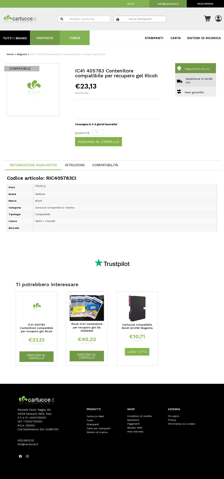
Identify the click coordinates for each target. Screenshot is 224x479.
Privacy (172, 420)
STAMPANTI (154, 38)
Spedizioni (133, 420)
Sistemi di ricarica (97, 431)
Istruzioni (75, 165)
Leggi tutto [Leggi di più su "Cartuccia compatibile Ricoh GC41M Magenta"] (137, 351)
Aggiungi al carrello (98, 142)
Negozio (22, 54)
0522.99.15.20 (26, 440)
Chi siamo (173, 416)
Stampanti (93, 423)
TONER (74, 38)
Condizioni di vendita (139, 416)
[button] (207, 19)
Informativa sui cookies (181, 423)
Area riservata (135, 431)
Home (10, 54)
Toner (90, 420)
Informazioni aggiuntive (33, 165)
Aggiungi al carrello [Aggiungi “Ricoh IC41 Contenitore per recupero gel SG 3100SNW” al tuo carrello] (86, 356)
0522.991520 (205, 3)
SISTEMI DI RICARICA (204, 38)
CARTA (175, 38)
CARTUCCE (44, 38)
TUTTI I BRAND (15, 38)
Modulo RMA (134, 427)
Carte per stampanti (98, 427)
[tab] (33, 165)
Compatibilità (105, 165)
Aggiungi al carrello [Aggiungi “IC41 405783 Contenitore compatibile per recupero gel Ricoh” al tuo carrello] (36, 356)
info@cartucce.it (168, 3)
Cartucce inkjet (95, 416)
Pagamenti (133, 423)
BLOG (130, 3)
